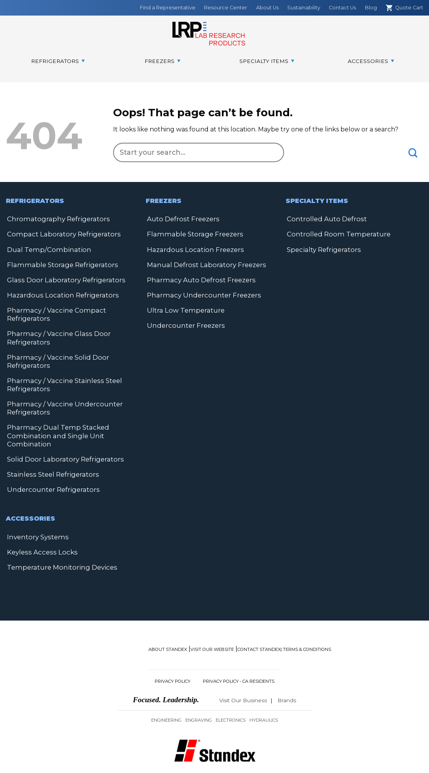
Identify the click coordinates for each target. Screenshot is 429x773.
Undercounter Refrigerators (51, 480)
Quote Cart (404, 8)
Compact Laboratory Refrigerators (60, 233)
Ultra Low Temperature (183, 307)
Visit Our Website (212, 623)
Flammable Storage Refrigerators (59, 263)
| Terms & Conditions (306, 623)
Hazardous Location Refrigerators (59, 292)
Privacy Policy (172, 655)
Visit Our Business (243, 674)
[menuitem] (58, 61)
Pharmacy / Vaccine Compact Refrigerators (52, 311)
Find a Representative (167, 7)
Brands (286, 674)
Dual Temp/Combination (45, 248)
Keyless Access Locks (97, 527)
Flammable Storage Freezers (192, 233)
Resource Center (225, 7)
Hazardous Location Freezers (192, 248)
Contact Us (342, 7)
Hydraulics (263, 694)
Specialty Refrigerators (322, 248)
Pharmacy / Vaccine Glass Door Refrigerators (54, 333)
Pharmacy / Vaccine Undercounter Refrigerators (61, 401)
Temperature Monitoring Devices (58, 542)
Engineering (166, 694)
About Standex (167, 623)
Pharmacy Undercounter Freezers (201, 292)
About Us (267, 7)
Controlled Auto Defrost (325, 218)
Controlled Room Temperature (335, 233)
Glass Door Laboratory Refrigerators (62, 278)
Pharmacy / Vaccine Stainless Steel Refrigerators (60, 378)
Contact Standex (259, 623)
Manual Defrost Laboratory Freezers (203, 263)
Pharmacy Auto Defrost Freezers (198, 278)
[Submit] (413, 153)
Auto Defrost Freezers (181, 218)
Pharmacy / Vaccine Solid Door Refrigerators (54, 356)
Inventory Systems (36, 527)
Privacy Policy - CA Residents (238, 655)
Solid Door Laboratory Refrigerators (62, 450)
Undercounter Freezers (184, 322)
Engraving (198, 694)
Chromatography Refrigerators (55, 218)
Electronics (231, 694)
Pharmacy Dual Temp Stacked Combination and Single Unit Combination (55, 427)
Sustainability (303, 7)
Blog (371, 7)
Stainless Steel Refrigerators (50, 465)
